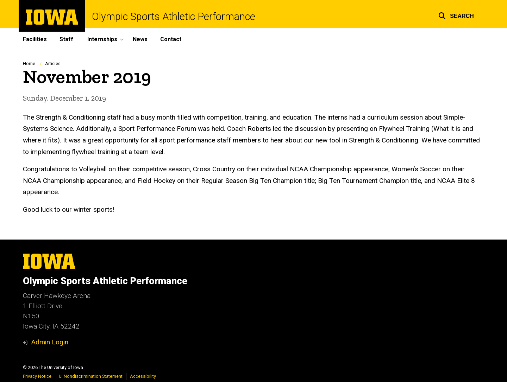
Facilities (35, 39)
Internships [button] (102, 39)
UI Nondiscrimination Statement (91, 376)
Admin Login (49, 342)
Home (29, 63)
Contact (170, 39)
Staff (66, 39)
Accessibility (143, 376)
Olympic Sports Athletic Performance (173, 17)
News (140, 39)
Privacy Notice (37, 376)
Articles (53, 63)
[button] (456, 15)
